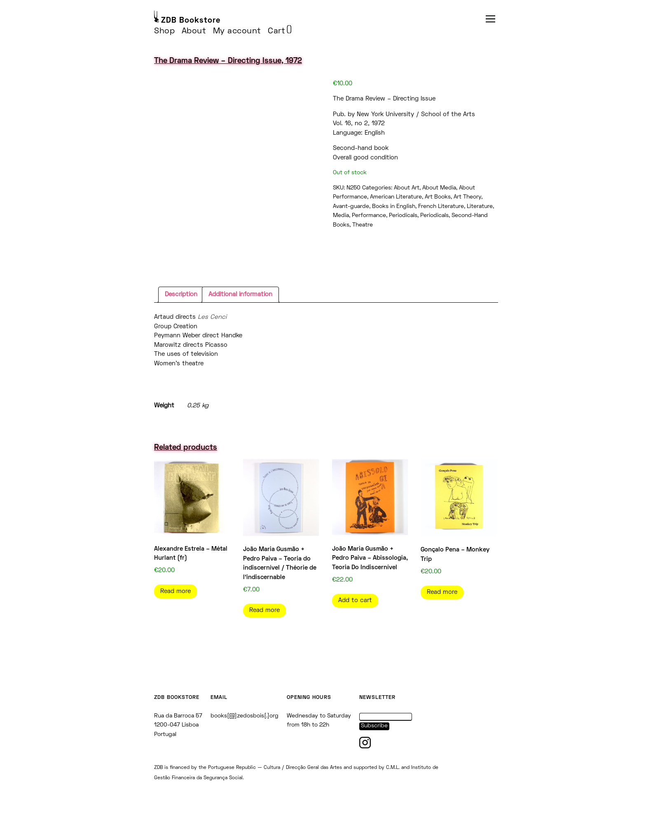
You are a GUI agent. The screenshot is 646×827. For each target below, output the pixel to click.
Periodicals (403, 215)
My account (237, 31)
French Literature (441, 206)
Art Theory (467, 197)
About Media (439, 188)
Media (341, 215)
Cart (276, 31)
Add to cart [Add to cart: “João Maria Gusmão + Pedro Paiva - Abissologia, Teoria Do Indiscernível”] (355, 600)
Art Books (438, 197)
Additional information (240, 294)
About (194, 31)
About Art (406, 188)
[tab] (181, 295)
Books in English (393, 206)
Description (181, 294)
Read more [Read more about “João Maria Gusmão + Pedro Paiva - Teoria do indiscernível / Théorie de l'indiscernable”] (264, 610)
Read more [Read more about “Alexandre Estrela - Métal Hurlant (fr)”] (175, 591)
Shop (164, 31)
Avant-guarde (351, 206)
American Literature (396, 197)
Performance (369, 215)
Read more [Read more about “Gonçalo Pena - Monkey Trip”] (442, 592)
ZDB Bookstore (190, 20)
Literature (480, 206)
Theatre (362, 225)
